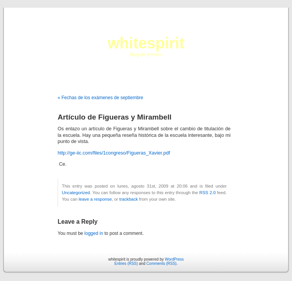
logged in (94, 233)
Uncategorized (76, 192)
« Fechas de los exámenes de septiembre (100, 97)
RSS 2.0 (207, 192)
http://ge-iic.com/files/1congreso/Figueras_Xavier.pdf (114, 153)
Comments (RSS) (161, 263)
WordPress (174, 259)
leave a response (95, 199)
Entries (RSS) (126, 263)
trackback (128, 199)
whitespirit (146, 43)
